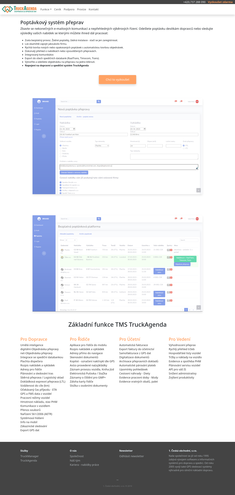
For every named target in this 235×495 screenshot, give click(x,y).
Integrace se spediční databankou (41, 357)
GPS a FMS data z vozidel (36, 393)
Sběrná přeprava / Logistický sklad (42, 377)
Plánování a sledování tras (36, 373)
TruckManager (29, 456)
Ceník (57, 9)
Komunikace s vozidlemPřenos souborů (35, 408)
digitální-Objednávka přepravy (39, 349)
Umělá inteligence (31, 345)
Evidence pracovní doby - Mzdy (138, 377)
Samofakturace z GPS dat (135, 353)
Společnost (77, 456)
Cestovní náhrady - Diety (134, 373)
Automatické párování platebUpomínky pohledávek (137, 367)
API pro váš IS (177, 369)
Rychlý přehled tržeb (182, 349)
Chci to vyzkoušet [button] (117, 79)
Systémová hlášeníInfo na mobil (32, 420)
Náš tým (75, 460)
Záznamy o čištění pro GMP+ (88, 377)
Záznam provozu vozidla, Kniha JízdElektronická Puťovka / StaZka (92, 371)
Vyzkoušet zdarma (220, 2)
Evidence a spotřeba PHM (185, 361)
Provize (81, 9)
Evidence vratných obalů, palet (138, 381)
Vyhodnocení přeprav (182, 345)
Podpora (69, 9)
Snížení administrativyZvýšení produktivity (182, 375)
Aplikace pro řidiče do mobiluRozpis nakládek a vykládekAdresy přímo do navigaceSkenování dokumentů (88, 351)
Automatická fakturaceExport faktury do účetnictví (136, 347)
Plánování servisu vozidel (184, 365)
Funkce (44, 9)
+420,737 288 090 (194, 2)
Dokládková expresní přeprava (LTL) (42, 381)
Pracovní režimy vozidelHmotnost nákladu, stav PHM (38, 400)
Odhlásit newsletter (131, 456)
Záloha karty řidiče (81, 381)
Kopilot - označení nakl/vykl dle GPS (92, 361)
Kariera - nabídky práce (84, 464)
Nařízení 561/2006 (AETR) (36, 414)
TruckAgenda (28, 460)
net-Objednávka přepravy (36, 353)
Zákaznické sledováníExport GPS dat (33, 428)
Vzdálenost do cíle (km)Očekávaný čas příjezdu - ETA (38, 387)
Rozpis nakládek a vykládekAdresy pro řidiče (37, 367)
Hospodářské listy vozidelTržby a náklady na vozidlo (185, 355)
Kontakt (94, 9)
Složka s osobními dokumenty (88, 385)
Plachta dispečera (31, 361)
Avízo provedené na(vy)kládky (88, 365)
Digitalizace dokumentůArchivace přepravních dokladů (138, 359)
